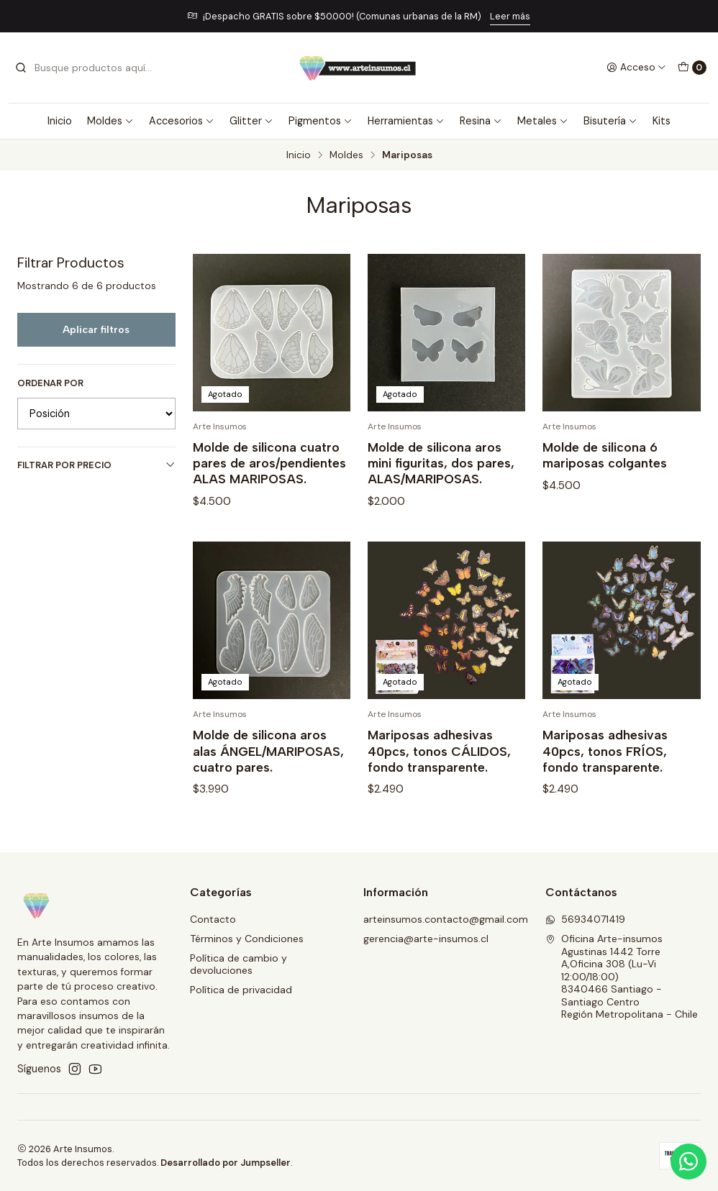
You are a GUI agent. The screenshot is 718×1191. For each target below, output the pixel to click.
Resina (481, 120)
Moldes (110, 120)
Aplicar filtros (96, 329)
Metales (542, 120)
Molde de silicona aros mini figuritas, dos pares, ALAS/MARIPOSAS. (441, 462)
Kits (662, 120)
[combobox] (88, 67)
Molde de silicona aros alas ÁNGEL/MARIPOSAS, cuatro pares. (268, 781)
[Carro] (692, 67)
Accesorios (181, 120)
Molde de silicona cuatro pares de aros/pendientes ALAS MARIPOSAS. (269, 462)
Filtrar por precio (96, 465)
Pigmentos (320, 120)
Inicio (59, 120)
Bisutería (610, 120)
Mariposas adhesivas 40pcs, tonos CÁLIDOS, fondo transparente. (439, 781)
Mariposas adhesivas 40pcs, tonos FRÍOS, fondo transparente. (605, 781)
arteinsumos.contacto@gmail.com (445, 919)
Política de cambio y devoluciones (238, 964)
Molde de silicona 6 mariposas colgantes (604, 454)
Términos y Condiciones (247, 938)
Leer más (510, 16)
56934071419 (585, 919)
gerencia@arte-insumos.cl (425, 938)
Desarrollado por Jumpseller (225, 1162)
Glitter (251, 120)
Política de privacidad (241, 989)
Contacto (213, 919)
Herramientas (406, 120)
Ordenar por (50, 383)
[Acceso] (636, 68)
